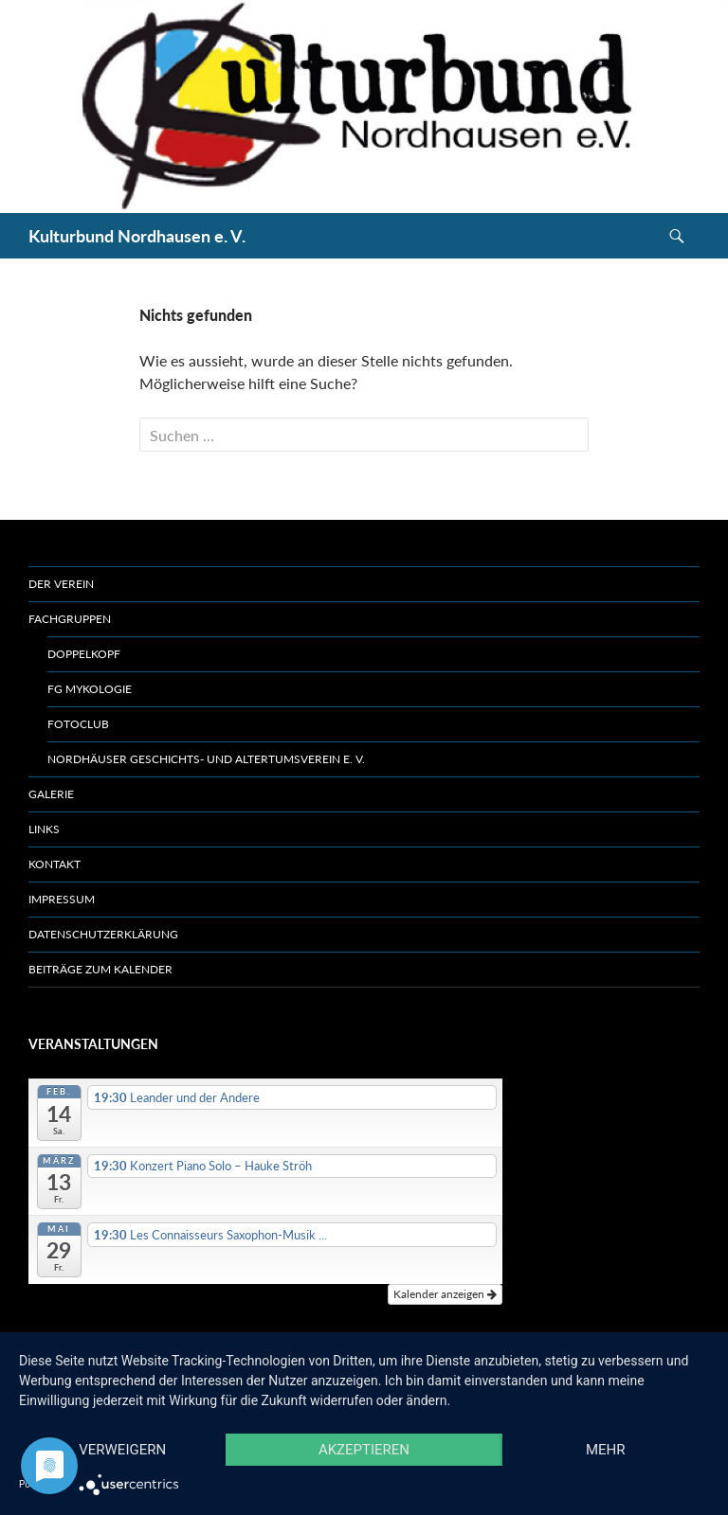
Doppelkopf (83, 654)
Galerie (51, 794)
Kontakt (54, 864)
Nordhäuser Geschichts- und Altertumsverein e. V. (206, 759)
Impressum (61, 899)
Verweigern (122, 1449)
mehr (606, 1449)
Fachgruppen (69, 619)
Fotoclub (78, 724)
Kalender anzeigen (445, 1294)
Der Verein (61, 584)
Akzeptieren (364, 1449)
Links (44, 829)
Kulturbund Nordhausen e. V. (137, 235)
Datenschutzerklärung (103, 934)
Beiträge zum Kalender (100, 969)
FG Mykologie (89, 689)
